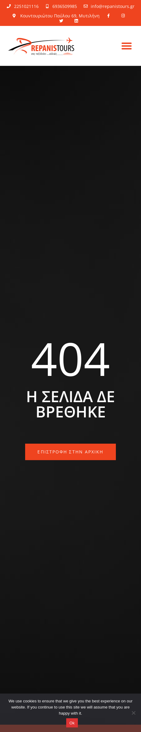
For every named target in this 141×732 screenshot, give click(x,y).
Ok (71, 723)
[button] (126, 46)
